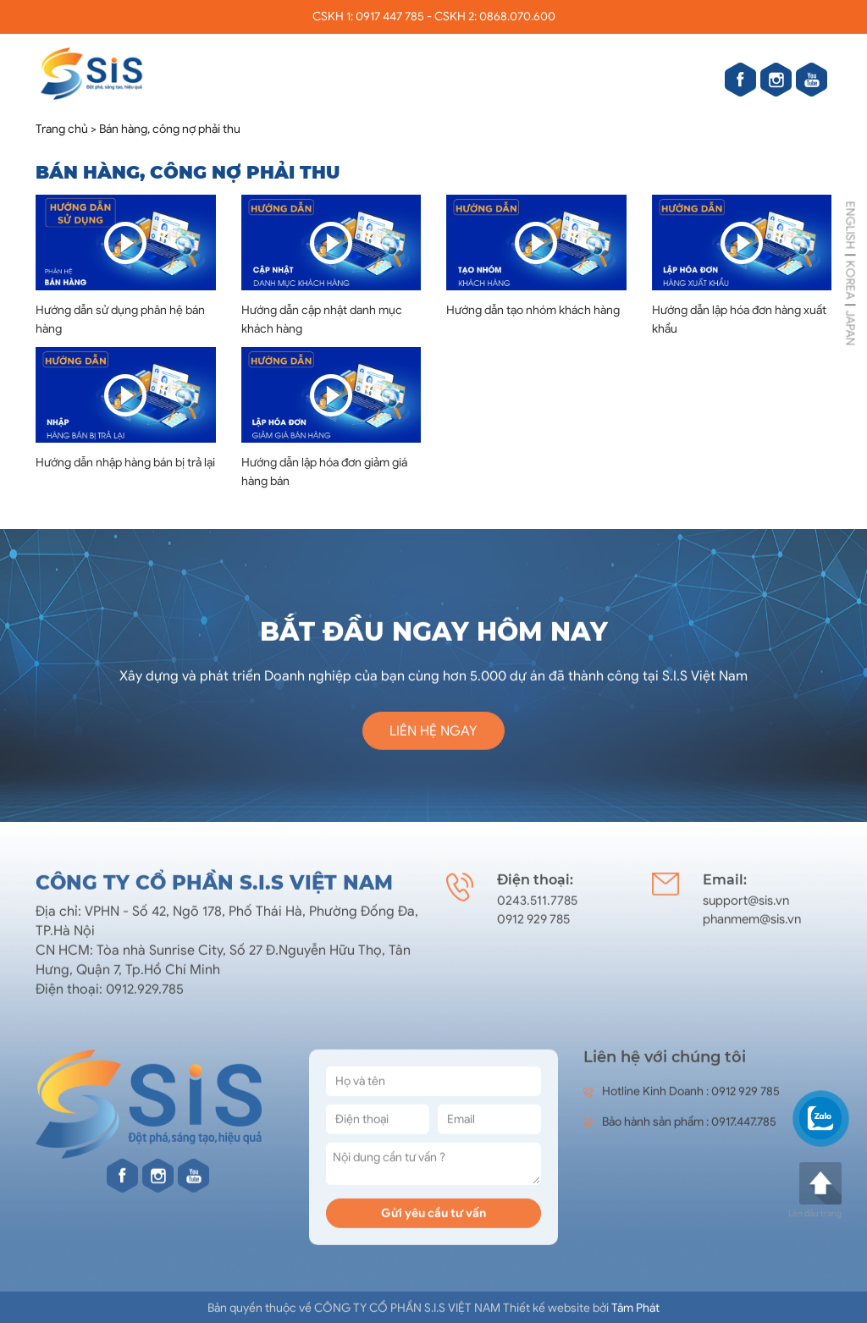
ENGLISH (850, 225)
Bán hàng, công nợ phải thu (169, 130)
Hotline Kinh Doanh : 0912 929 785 (681, 1100)
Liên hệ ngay (433, 738)
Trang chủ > (66, 130)
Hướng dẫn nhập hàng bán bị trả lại (125, 463)
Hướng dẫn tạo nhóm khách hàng (533, 311)
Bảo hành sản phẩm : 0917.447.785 (679, 1130)
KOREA (850, 279)
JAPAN (850, 327)
